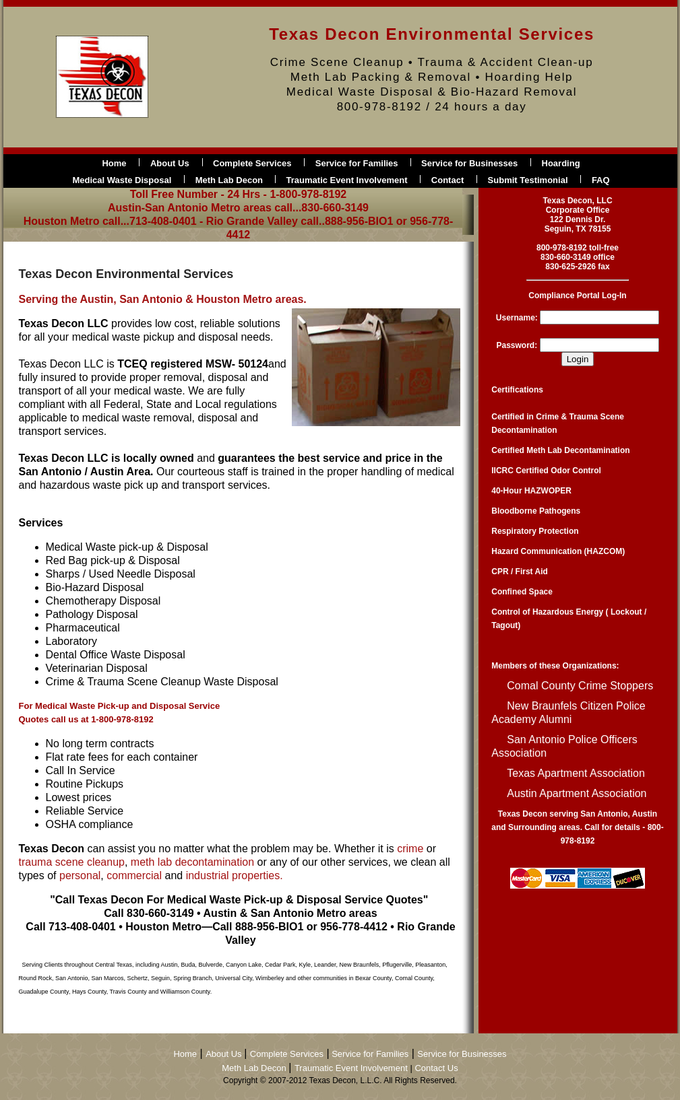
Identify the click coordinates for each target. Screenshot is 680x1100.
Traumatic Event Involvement (347, 180)
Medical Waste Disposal (121, 180)
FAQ (601, 180)
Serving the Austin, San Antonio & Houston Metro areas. (163, 299)
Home (114, 163)
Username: (517, 317)
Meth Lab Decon (230, 180)
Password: (516, 345)
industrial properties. (234, 875)
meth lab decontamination (192, 862)
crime (410, 848)
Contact (447, 180)
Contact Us (436, 1068)
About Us (169, 163)
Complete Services (252, 163)
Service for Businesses (469, 163)
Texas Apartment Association (576, 773)
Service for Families (357, 163)
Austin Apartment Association (576, 793)
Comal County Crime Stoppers (580, 685)
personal (79, 875)
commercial (135, 875)
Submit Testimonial (528, 180)
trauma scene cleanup (72, 862)
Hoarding (561, 163)
